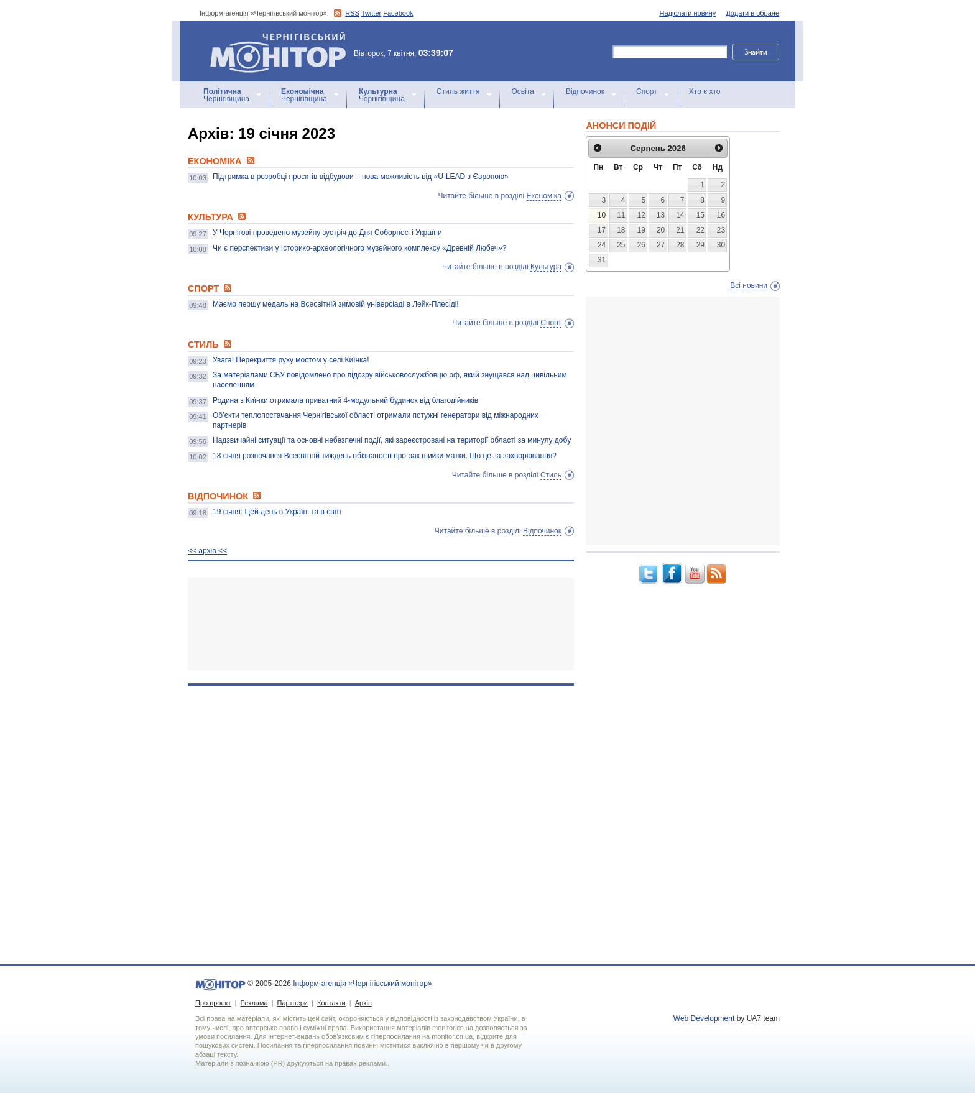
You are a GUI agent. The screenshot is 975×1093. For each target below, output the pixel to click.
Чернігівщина (226, 95)
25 (621, 245)
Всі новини (748, 285)
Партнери (292, 1003)
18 (621, 230)
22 (700, 230)
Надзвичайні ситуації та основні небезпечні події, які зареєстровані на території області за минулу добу (392, 440)
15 (700, 215)
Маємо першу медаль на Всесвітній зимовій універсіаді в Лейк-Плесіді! (336, 304)
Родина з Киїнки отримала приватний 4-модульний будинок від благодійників (345, 400)
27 (661, 245)
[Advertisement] (381, 624)
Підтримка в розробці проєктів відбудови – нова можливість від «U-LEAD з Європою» (361, 176)
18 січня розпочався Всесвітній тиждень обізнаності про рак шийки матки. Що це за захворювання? (385, 455)
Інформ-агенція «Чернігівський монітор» (282, 51)
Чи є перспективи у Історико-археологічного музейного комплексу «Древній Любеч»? (359, 248)
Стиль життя (458, 91)
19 (641, 230)
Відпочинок (585, 91)
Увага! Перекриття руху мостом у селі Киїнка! (291, 360)
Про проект (213, 1003)
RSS (352, 13)
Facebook (398, 13)
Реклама (253, 1003)
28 (680, 245)
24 (602, 245)
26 (641, 245)
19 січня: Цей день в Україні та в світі (277, 511)
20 (661, 230)
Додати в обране (752, 13)
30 (721, 245)
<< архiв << (207, 550)
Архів (363, 1003)
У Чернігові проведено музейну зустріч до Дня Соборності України (327, 232)
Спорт (646, 91)
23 (721, 230)
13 (661, 215)
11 (621, 215)
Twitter (371, 13)
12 (641, 215)
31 (602, 260)
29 (700, 245)
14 (680, 215)
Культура (545, 266)
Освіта (523, 91)
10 (602, 215)
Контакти (331, 1003)
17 (602, 230)
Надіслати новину (688, 13)
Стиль (550, 475)
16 (721, 215)
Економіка (544, 195)
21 (680, 230)
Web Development (704, 1018)
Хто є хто (705, 91)
